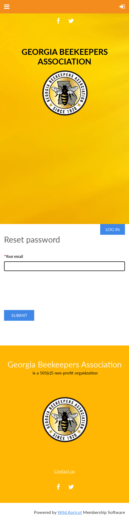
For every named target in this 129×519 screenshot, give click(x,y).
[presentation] (45, 296)
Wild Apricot (70, 512)
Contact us (64, 471)
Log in (113, 229)
